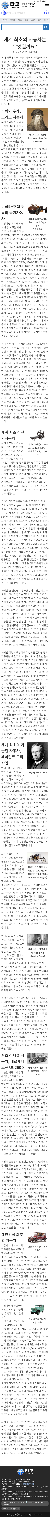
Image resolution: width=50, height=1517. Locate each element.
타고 (42, 1502)
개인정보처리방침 (29, 1484)
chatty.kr (7, 1505)
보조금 (33, 20)
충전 (39, 20)
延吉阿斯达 (21, 1502)
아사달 (4, 1502)
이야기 (46, 20)
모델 (26, 20)
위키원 (37, 1502)
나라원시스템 (12, 1502)
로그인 (36, 1)
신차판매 (4, 20)
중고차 (20, 20)
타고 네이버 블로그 (11, 1508)
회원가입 (45, 1)
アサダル (30, 1502)
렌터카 (12, 20)
